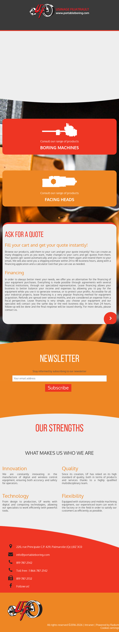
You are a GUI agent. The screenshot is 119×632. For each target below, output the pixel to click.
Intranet (89, 625)
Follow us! (22, 586)
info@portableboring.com (33, 555)
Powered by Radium (107, 625)
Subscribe (58, 388)
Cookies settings (109, 628)
